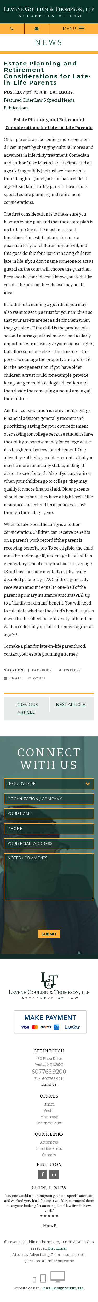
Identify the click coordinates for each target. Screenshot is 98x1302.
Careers (49, 1155)
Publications (16, 108)
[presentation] (43, 914)
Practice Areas (49, 1148)
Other (37, 678)
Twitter (69, 670)
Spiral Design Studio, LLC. (63, 1288)
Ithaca (49, 1104)
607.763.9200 (49, 1071)
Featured (13, 100)
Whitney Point (49, 1123)
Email (13, 678)
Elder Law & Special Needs (48, 100)
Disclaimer (57, 1248)
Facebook (40, 670)
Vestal (49, 1110)
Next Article (70, 704)
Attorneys (49, 1142)
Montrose (49, 1117)
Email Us (49, 1084)
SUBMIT (49, 934)
